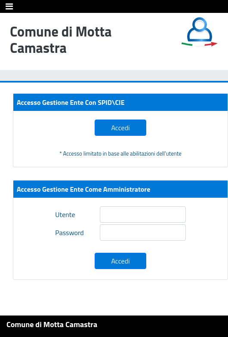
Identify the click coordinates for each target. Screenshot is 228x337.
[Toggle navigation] (9, 6)
